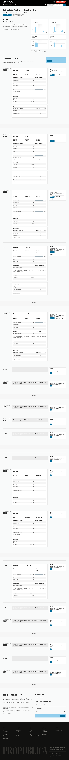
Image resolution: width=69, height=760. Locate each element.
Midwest (31, 728)
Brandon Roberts (25, 705)
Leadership (5, 731)
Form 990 (5, 61)
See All (17, 735)
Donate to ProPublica (61, 1)
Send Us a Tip (44, 730)
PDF (62, 196)
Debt (17, 734)
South (30, 731)
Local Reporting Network (34, 735)
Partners (5, 734)
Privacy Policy (51, 755)
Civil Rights (18, 730)
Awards (4, 735)
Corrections (44, 731)
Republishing (58, 753)
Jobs (4, 737)
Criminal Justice (19, 733)
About (4, 728)
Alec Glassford (13, 705)
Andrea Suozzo (7, 705)
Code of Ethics (51, 753)
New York (15, 4)
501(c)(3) (11, 21)
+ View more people (16, 115)
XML (62, 74)
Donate (56, 728)
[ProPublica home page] (25, 751)
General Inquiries (45, 728)
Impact (4, 730)
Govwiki (13, 711)
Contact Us (50, 61)
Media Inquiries (45, 734)
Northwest (31, 730)
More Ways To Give (59, 730)
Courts (17, 731)
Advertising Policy (59, 755)
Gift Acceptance (52, 756)
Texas (30, 734)
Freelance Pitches (45, 733)
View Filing (52, 74)
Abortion (18, 728)
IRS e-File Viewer (14, 710)
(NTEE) (17, 29)
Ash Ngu (18, 705)
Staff (4, 733)
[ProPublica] (8, 2)
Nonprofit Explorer (7, 4)
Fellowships (5, 738)
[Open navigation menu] (54, 2)
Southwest (31, 733)
